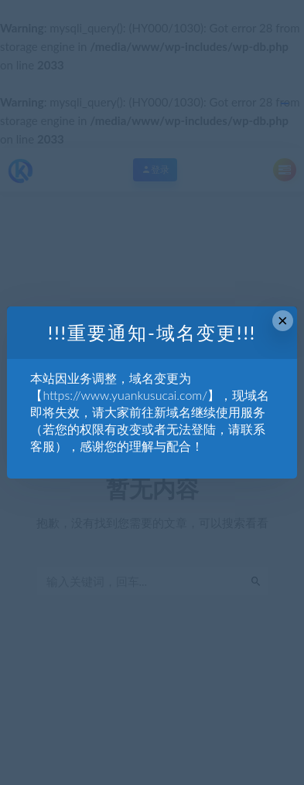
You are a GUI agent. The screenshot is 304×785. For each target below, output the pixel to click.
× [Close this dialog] (283, 320)
